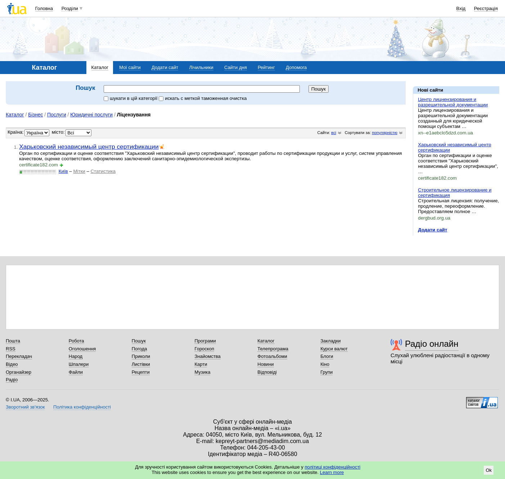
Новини (265, 364)
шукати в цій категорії (131, 98)
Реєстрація (486, 8)
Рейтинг (266, 67)
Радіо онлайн (432, 344)
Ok (489, 470)
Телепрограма (272, 348)
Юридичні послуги (91, 115)
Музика (202, 372)
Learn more (332, 472)
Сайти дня (235, 67)
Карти (200, 364)
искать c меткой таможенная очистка (203, 98)
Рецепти (141, 372)
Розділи (70, 8)
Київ (63, 171)
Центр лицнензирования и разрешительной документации (453, 102)
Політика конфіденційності (82, 407)
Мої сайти (130, 67)
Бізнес (35, 115)
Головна (44, 8)
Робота (76, 341)
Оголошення (82, 348)
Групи (326, 372)
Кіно (324, 364)
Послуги (56, 115)
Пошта (13, 341)
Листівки (141, 364)
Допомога (296, 67)
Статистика (103, 171)
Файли (76, 372)
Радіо (12, 379)
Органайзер (18, 372)
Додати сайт (165, 67)
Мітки (79, 171)
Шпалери (79, 364)
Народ (75, 356)
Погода (139, 348)
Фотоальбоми (272, 356)
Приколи (141, 356)
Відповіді (267, 372)
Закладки (330, 341)
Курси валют (334, 348)
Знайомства (207, 356)
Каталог (99, 67)
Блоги (326, 356)
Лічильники (201, 67)
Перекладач (19, 356)
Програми (205, 341)
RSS (10, 348)
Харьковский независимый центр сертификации (89, 146)
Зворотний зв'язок (25, 407)
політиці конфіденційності (332, 467)
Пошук (139, 341)
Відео (12, 364)
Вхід (461, 8)
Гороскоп (204, 348)
